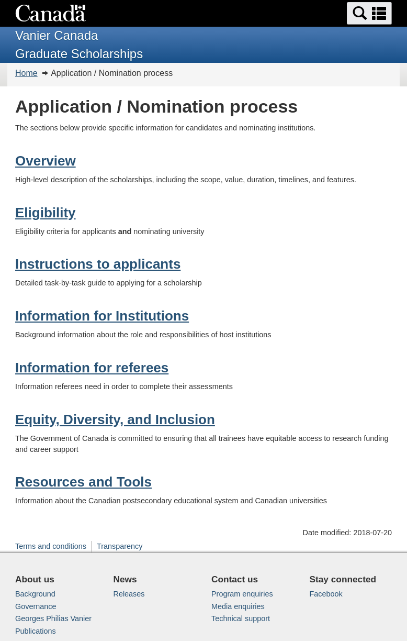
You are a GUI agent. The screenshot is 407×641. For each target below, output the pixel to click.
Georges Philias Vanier (53, 618)
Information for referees (91, 367)
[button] (369, 13)
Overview (45, 161)
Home (26, 73)
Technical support (240, 618)
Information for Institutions (102, 316)
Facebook (326, 594)
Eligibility (45, 212)
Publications (35, 631)
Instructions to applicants (97, 264)
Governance (35, 606)
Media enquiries (238, 606)
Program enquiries (242, 594)
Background (35, 594)
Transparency (119, 546)
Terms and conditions (50, 546)
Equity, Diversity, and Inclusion (115, 419)
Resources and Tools (83, 482)
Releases (129, 594)
